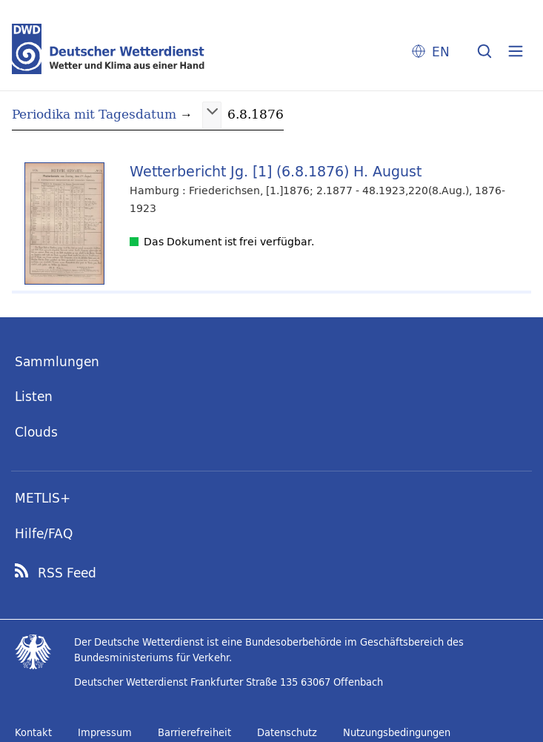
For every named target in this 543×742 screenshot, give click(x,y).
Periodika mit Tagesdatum (94, 114)
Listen (34, 396)
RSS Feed (67, 573)
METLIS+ (42, 498)
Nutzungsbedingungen (396, 732)
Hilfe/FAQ (44, 533)
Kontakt (33, 732)
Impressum (105, 732)
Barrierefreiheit (194, 732)
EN (441, 51)
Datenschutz (287, 732)
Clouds (36, 432)
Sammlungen (57, 361)
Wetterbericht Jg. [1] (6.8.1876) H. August (276, 170)
